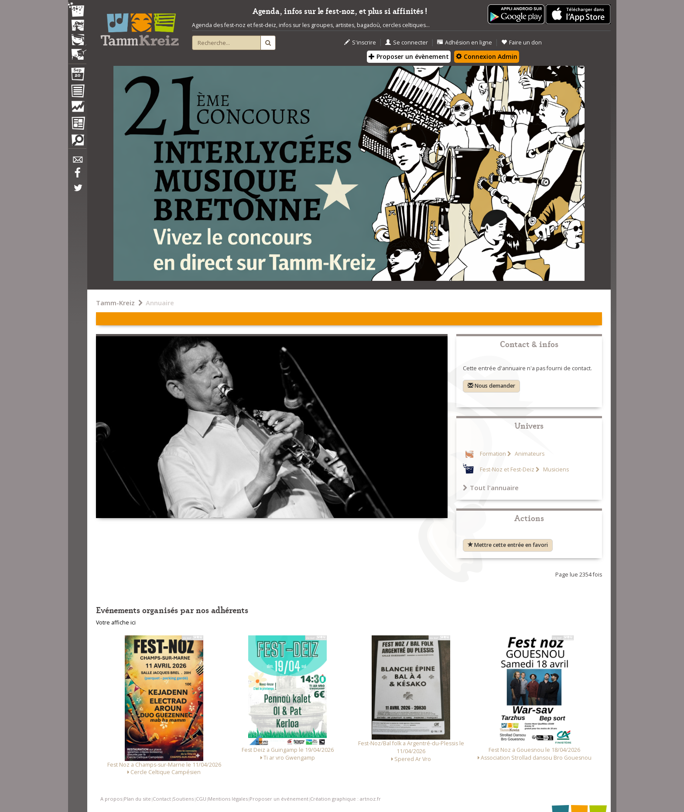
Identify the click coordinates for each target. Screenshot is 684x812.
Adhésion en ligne (464, 42)
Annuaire (160, 302)
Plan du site (137, 798)
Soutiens (183, 798)
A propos (111, 798)
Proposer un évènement (409, 56)
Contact (162, 798)
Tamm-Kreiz (115, 302)
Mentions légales (228, 798)
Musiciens (555, 469)
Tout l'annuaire (491, 487)
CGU (201, 798)
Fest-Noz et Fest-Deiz (507, 469)
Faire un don (521, 42)
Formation (493, 453)
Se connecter (406, 42)
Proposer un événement (279, 798)
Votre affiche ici (116, 622)
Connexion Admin (486, 56)
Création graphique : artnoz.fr (345, 798)
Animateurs (528, 453)
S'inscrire (360, 42)
